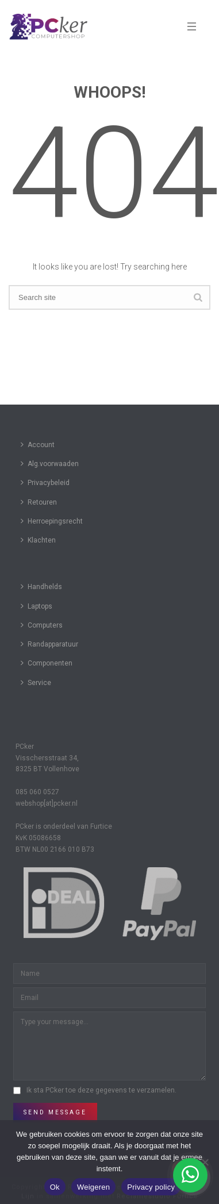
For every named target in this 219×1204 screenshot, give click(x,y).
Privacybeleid (45, 482)
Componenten (46, 663)
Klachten (38, 540)
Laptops (36, 606)
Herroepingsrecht (52, 521)
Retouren (39, 502)
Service (36, 682)
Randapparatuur (49, 644)
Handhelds (41, 586)
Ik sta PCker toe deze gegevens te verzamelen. (101, 1090)
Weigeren (93, 1187)
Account (38, 444)
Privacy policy (151, 1187)
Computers (42, 625)
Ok (55, 1187)
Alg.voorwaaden (50, 463)
